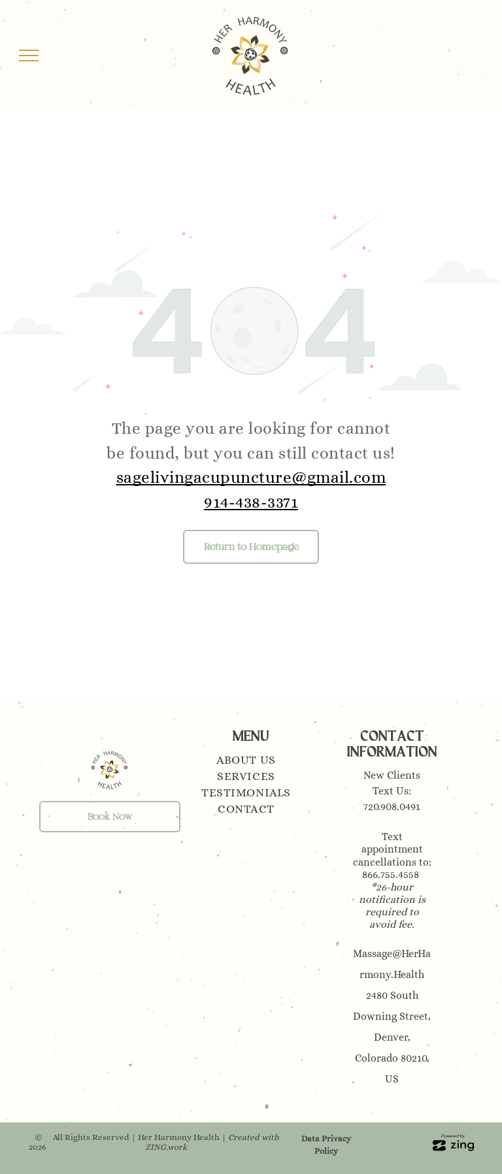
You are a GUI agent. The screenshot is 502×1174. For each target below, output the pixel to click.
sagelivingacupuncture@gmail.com (251, 477)
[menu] (29, 56)
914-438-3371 (251, 502)
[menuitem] (251, 761)
